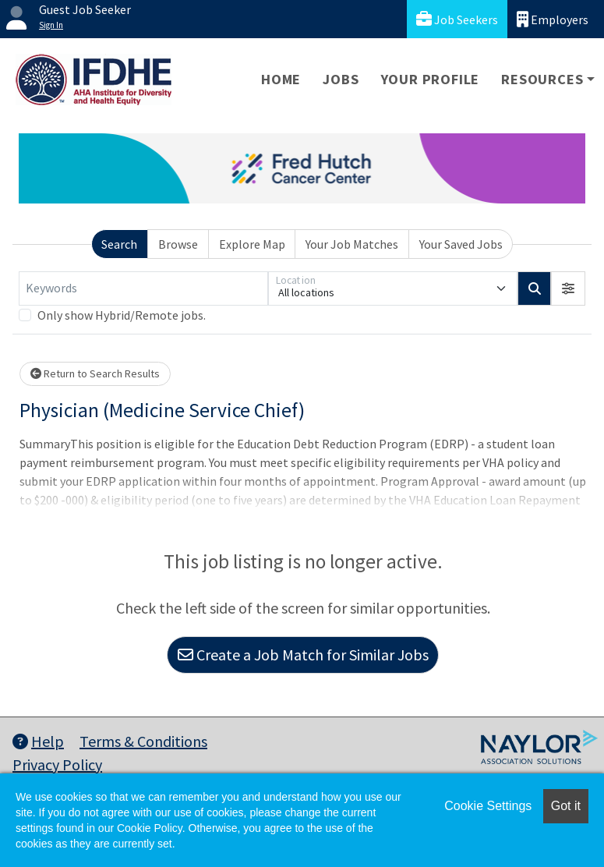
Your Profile (430, 79)
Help (38, 741)
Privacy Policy (57, 764)
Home (281, 79)
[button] (568, 288)
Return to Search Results (95, 373)
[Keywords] (143, 288)
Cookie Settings (488, 805)
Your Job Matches (352, 244)
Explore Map (252, 244)
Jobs (341, 79)
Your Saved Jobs (461, 244)
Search (119, 244)
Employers (552, 19)
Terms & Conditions (143, 741)
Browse (178, 244)
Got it (566, 805)
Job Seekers (457, 19)
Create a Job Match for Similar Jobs (303, 654)
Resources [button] (542, 79)
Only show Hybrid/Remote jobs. (121, 315)
